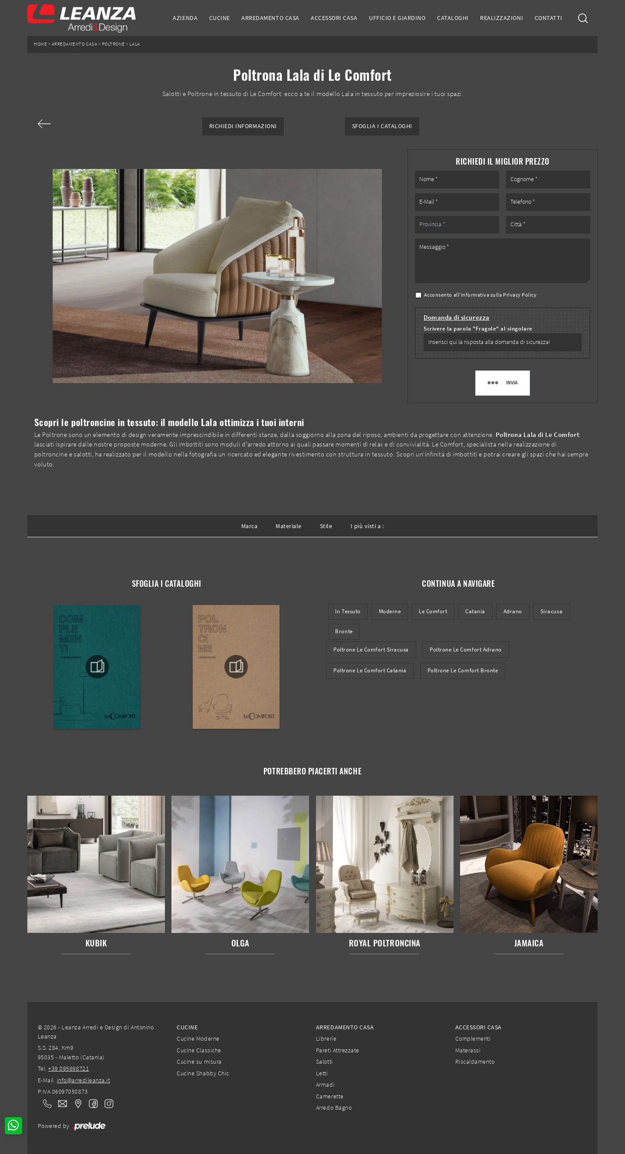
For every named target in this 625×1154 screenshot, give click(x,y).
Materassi (468, 1050)
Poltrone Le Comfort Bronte (463, 670)
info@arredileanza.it (83, 1080)
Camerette (330, 1096)
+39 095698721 (68, 1068)
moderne (390, 611)
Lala (134, 44)
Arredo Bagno (334, 1107)
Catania (475, 611)
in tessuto (347, 611)
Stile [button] (326, 526)
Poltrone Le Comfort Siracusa (371, 649)
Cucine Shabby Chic (203, 1073)
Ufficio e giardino (397, 18)
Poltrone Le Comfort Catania (369, 670)
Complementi (473, 1038)
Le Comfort (433, 611)
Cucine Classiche (199, 1050)
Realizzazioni (501, 18)
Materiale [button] (289, 526)
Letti (322, 1073)
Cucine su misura (199, 1061)
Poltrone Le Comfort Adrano (466, 649)
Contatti (548, 18)
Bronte (343, 631)
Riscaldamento (475, 1061)
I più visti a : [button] (367, 526)
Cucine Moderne (198, 1038)
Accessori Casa (334, 18)
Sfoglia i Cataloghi (382, 126)
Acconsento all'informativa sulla (480, 294)
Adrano (512, 611)
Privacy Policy (519, 294)
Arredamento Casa (270, 18)
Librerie (326, 1038)
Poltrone (113, 44)
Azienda (185, 18)
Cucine (219, 18)
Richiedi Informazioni (243, 126)
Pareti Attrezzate (337, 1050)
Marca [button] (249, 526)
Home (40, 44)
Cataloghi (453, 18)
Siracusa (551, 611)
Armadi (325, 1084)
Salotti (324, 1061)
